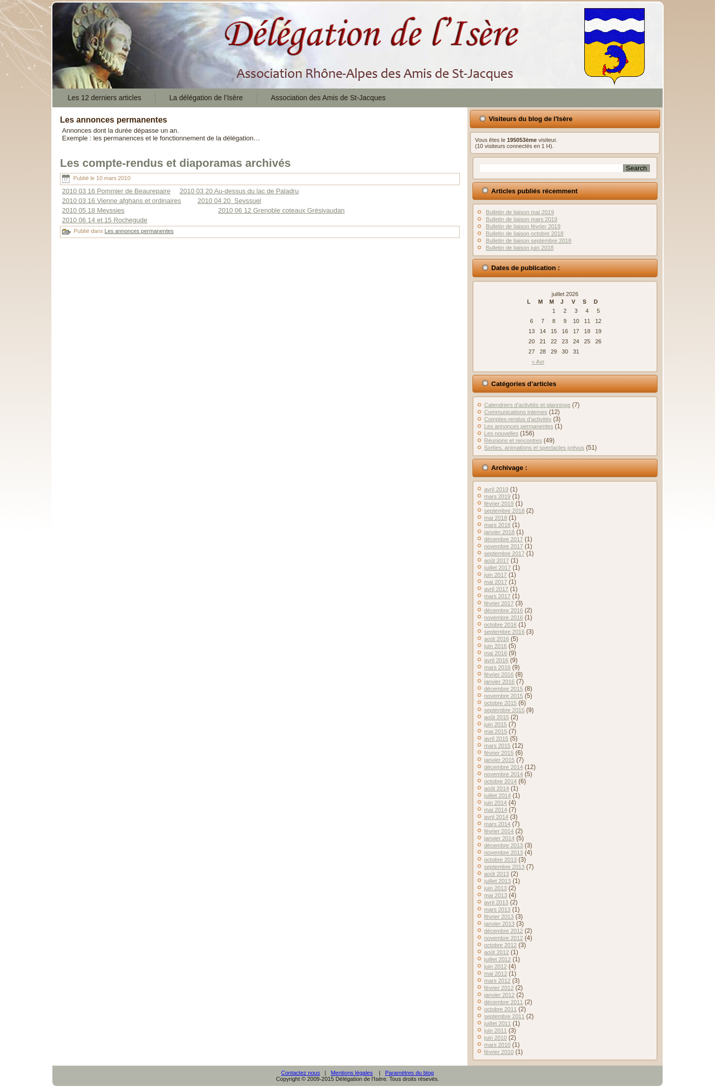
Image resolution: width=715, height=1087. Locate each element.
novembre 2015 (503, 696)
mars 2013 (497, 909)
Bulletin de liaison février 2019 (523, 226)
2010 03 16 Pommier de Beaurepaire (116, 191)
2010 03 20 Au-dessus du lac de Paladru (239, 191)
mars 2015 (497, 746)
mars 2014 (497, 824)
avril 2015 (496, 739)
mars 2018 (497, 525)
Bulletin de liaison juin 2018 (519, 248)
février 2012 (499, 988)
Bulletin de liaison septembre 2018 (528, 241)
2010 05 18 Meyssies (93, 210)
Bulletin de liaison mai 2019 (520, 212)
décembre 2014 (503, 767)
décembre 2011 (503, 1002)
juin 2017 (495, 575)
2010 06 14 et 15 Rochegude (104, 220)
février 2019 (499, 504)
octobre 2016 (500, 625)
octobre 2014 (500, 781)
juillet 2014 (497, 795)
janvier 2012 (499, 995)
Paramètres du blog (409, 1073)
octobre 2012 (500, 945)
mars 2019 (497, 496)
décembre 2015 (503, 689)
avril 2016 (496, 660)
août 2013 (496, 874)
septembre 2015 (504, 710)
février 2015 (499, 753)
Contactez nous (300, 1073)
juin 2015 (495, 724)
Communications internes (515, 412)
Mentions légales (352, 1073)
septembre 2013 (504, 867)
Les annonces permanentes (139, 231)
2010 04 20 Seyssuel (229, 200)
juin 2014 (495, 803)
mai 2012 (495, 974)
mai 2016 (495, 653)
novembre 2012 (503, 938)
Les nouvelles (501, 433)
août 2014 (496, 788)
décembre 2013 (503, 845)
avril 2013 (496, 902)
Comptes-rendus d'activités (517, 419)
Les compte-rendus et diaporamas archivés (175, 163)
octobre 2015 (500, 703)
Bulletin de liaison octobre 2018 (524, 233)
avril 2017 (496, 589)
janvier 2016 (499, 682)
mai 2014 (495, 810)
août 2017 (496, 560)
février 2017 (499, 603)
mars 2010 (497, 1045)
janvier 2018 (499, 532)
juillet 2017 (497, 568)
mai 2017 (495, 582)
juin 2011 (495, 1030)
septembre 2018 (504, 511)
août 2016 (496, 639)
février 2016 (499, 674)
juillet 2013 (497, 881)
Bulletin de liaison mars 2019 (521, 219)
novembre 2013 (503, 852)
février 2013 (499, 917)
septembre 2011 (504, 1016)
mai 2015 (495, 731)
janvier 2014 (499, 838)
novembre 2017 (503, 546)
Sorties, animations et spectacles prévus (534, 448)
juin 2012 (495, 966)
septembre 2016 (504, 632)
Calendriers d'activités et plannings (527, 405)
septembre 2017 (504, 553)
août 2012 (496, 952)
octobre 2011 (500, 1009)
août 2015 (496, 717)
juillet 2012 (497, 959)
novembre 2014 (503, 774)
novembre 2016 (503, 617)
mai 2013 (495, 895)
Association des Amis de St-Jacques (328, 98)
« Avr (538, 362)
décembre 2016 (503, 610)
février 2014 (499, 831)
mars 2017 (497, 596)
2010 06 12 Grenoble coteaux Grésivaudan (281, 210)
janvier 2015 (499, 760)
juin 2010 (495, 1038)
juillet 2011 (497, 1023)
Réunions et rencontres (513, 440)
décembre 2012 (503, 931)
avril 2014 (496, 817)
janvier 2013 (499, 924)
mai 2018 (495, 518)
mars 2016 (497, 667)
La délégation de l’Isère (206, 98)
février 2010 (499, 1052)
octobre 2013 (500, 860)
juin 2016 (495, 646)
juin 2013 (495, 888)
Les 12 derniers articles (104, 98)
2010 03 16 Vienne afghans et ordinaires (121, 200)
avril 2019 (496, 489)
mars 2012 (497, 981)
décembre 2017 (503, 539)
